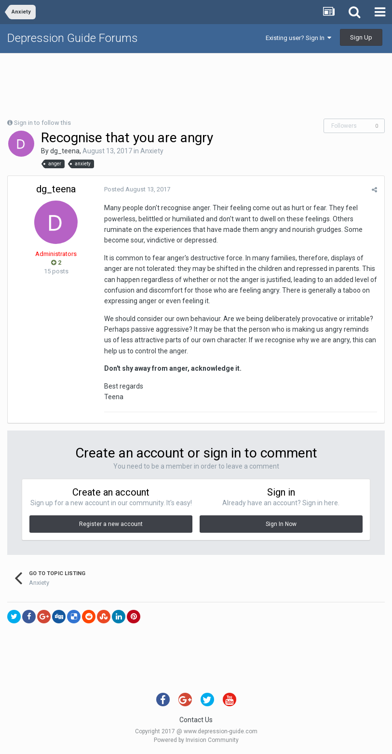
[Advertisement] (196, 85)
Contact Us (196, 720)
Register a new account (111, 524)
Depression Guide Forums (72, 38)
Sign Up (361, 37)
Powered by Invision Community (196, 740)
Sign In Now (281, 524)
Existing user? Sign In (298, 37)
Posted (137, 189)
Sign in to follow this (42, 122)
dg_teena (65, 151)
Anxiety (151, 151)
